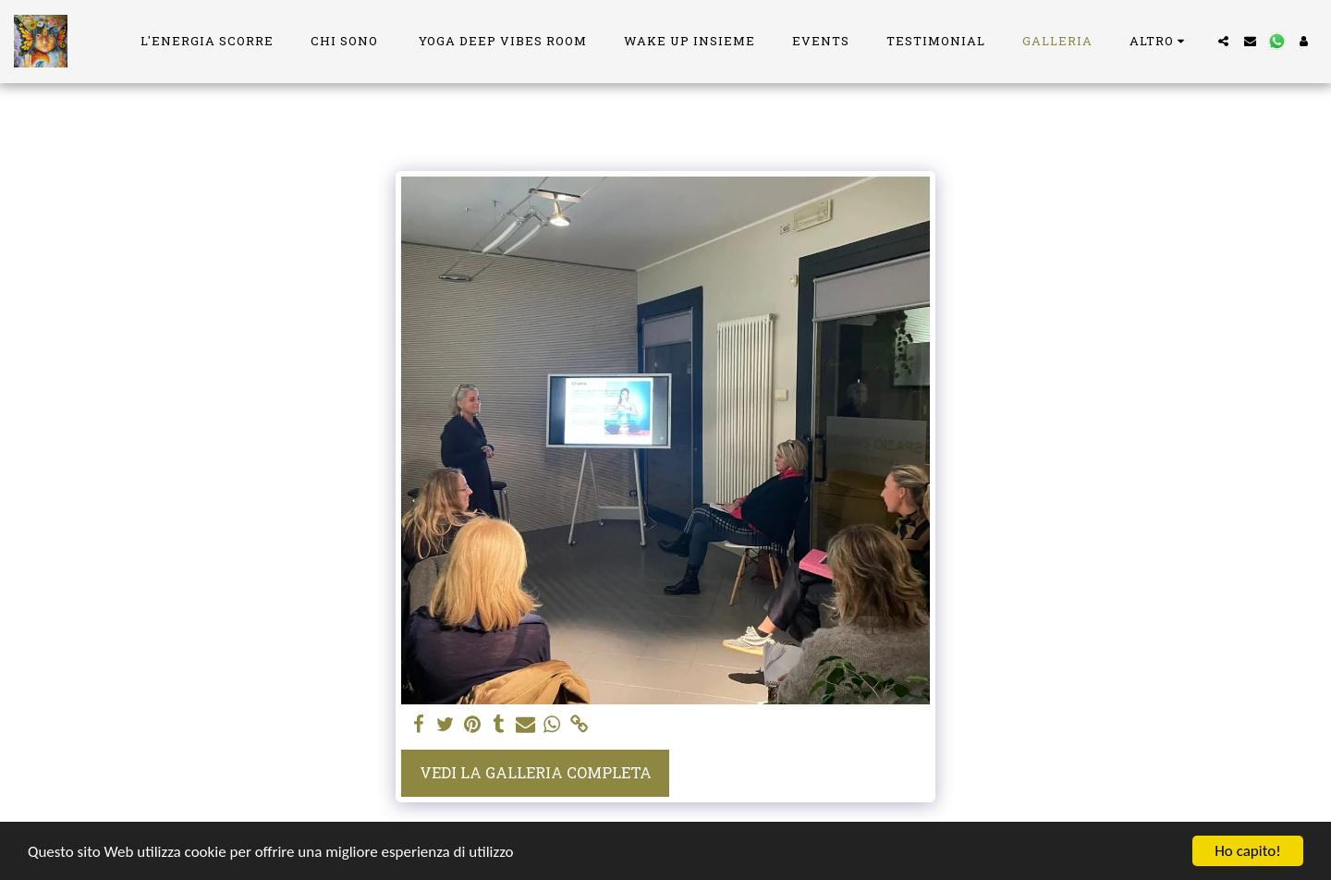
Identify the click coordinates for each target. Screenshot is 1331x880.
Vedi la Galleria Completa (536, 772)
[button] (1223, 41)
